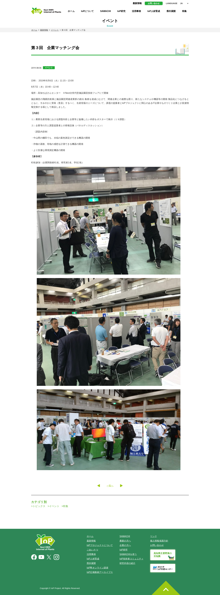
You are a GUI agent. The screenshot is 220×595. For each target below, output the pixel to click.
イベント (55, 30)
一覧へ (110, 485)
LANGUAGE (171, 3)
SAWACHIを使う (128, 554)
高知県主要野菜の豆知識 (163, 554)
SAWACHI (105, 11)
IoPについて (87, 11)
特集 (184, 11)
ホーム (71, 11)
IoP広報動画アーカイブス (100, 572)
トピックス (39, 506)
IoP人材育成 (153, 11)
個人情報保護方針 (159, 541)
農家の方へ (125, 541)
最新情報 (44, 30)
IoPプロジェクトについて (100, 545)
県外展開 (171, 11)
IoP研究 (121, 11)
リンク (153, 536)
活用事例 (136, 11)
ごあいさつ (92, 550)
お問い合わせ (154, 3)
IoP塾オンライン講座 (97, 568)
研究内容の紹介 (127, 563)
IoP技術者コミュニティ (131, 559)
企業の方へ (125, 545)
